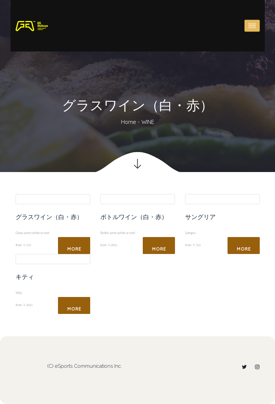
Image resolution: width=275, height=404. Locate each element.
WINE (147, 122)
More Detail (74, 250)
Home (128, 122)
